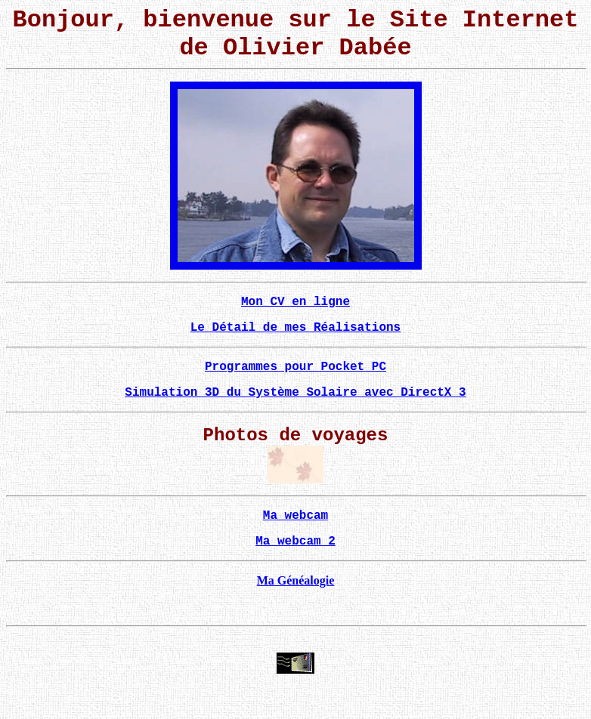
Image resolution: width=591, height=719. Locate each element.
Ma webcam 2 (295, 541)
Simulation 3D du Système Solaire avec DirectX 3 (295, 393)
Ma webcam (295, 516)
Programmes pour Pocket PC (295, 367)
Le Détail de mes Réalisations (295, 328)
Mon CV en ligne (295, 302)
